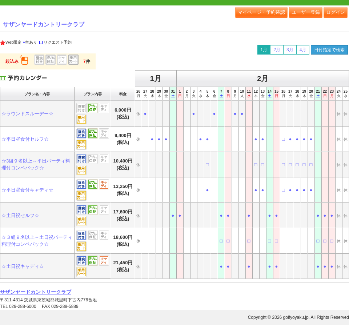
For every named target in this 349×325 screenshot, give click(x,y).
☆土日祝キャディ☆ (22, 266)
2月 (276, 49)
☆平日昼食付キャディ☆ (27, 190)
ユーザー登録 (306, 12)
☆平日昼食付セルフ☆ (25, 139)
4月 (303, 49)
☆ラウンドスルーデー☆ (27, 113)
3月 (289, 49)
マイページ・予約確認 (261, 12)
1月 (264, 49)
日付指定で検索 (329, 49)
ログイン (335, 12)
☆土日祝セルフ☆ (20, 215)
